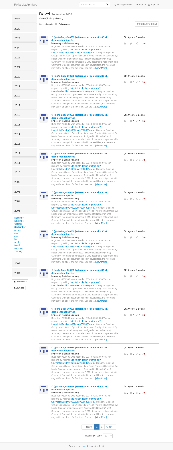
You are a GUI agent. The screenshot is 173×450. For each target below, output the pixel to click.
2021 (17, 67)
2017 (17, 105)
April (16, 242)
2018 (17, 95)
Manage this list (123, 4)
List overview (20, 282)
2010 (17, 172)
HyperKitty (86, 446)
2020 (17, 76)
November (19, 221)
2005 (17, 263)
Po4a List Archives (25, 4)
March (17, 245)
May (16, 239)
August (17, 230)
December (19, 218)
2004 (17, 273)
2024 (17, 38)
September (20, 227)
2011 (17, 162)
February (18, 248)
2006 (17, 210)
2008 (17, 191)
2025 (17, 28)
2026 (17, 19)
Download (19, 288)
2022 (17, 57)
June (16, 236)
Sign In (141, 4)
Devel (45, 14)
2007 (17, 201)
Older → (110, 427)
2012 (17, 153)
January (18, 251)
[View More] (101, 68)
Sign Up (153, 4)
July (16, 233)
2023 (17, 48)
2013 (17, 143)
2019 (17, 86)
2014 (17, 134)
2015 (17, 124)
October (18, 224)
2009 (17, 182)
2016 (17, 114)
